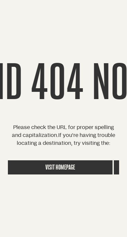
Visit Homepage (60, 167)
